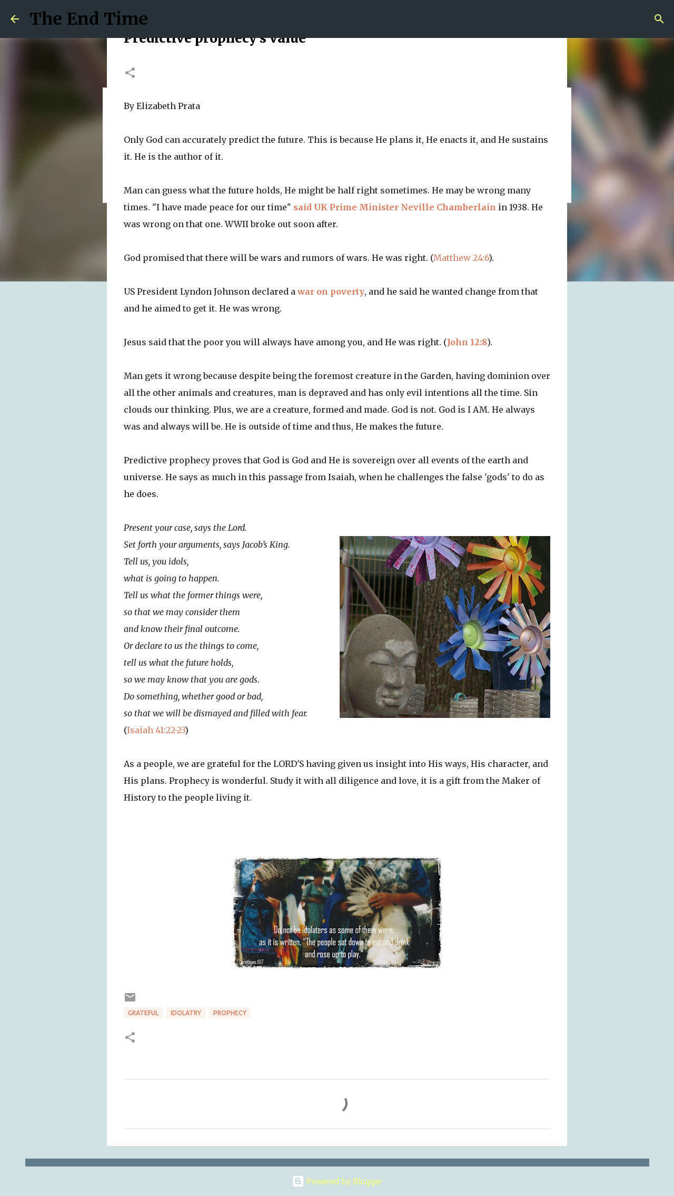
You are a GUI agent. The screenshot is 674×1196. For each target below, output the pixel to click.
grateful (143, 1012)
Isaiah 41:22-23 (156, 730)
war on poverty (331, 291)
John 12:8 (467, 342)
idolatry (186, 1012)
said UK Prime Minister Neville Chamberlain (394, 207)
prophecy (229, 1012)
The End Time (88, 19)
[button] (130, 73)
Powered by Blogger (337, 1181)
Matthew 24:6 (461, 257)
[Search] (659, 19)
